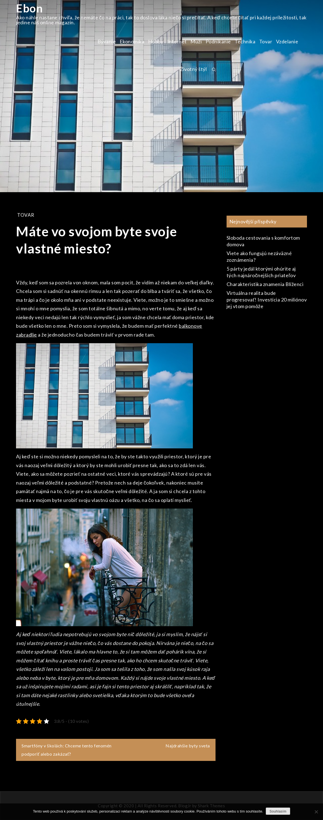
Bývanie (107, 41)
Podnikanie (218, 41)
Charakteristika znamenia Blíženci (265, 284)
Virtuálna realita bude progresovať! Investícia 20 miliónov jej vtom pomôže (267, 299)
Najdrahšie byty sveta (188, 745)
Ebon (29, 8)
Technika (245, 41)
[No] (316, 811)
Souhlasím (277, 811)
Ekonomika (132, 41)
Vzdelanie (287, 41)
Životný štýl (193, 69)
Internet (177, 41)
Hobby (156, 41)
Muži (196, 41)
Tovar (265, 41)
